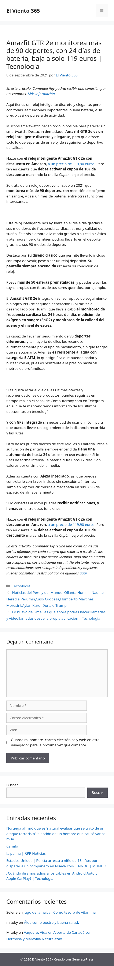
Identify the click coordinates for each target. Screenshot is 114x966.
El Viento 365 (23, 10)
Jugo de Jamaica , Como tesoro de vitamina (60, 912)
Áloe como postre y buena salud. (51, 922)
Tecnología (21, 586)
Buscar (12, 784)
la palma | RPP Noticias (26, 853)
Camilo (12, 846)
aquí (83, 573)
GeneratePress (82, 959)
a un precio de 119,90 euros (71, 163)
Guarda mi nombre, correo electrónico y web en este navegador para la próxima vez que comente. (55, 742)
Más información (41, 93)
